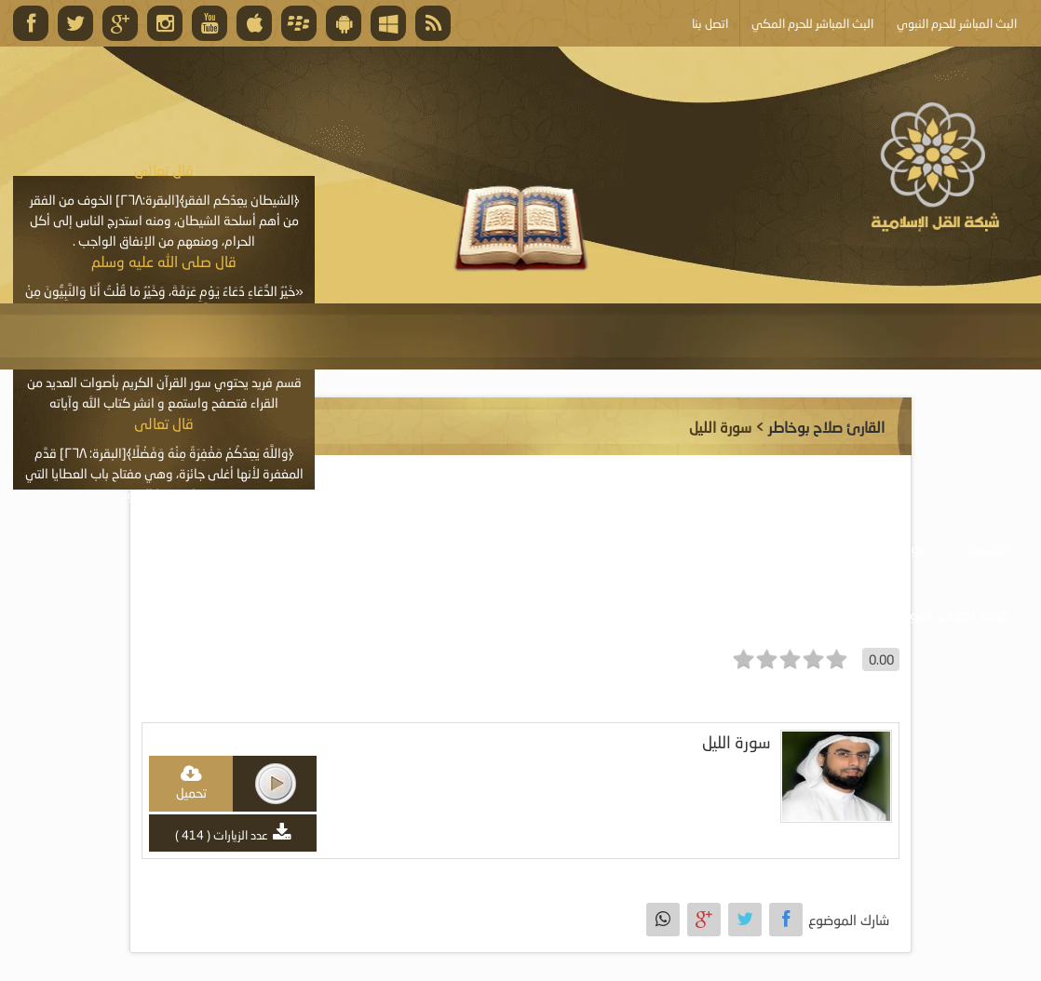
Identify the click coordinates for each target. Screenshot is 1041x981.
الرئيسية (988, 548)
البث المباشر (195, 548)
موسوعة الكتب (604, 548)
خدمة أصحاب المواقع (949, 614)
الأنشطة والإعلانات (323, 548)
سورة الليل (736, 742)
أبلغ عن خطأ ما (806, 614)
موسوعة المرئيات (736, 548)
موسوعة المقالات (469, 548)
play (275, 783)
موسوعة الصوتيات (876, 548)
